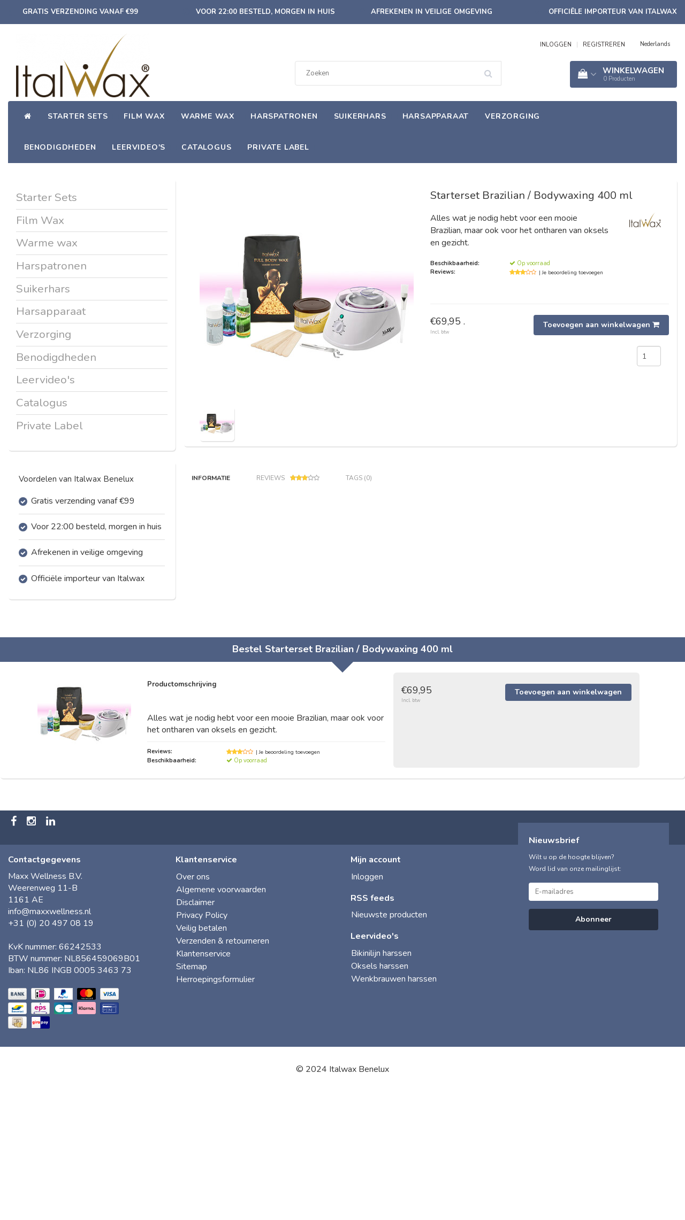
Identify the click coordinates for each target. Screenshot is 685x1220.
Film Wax (144, 116)
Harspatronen (284, 116)
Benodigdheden (60, 147)
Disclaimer (195, 1030)
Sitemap (191, 1094)
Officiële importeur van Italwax (613, 12)
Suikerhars (360, 116)
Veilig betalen (201, 1056)
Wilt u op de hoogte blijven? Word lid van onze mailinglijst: (575, 990)
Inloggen (367, 1004)
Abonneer (593, 1047)
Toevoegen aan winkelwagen (601, 325)
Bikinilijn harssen (381, 1081)
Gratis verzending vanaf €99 (80, 12)
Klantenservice (203, 1081)
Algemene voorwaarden (221, 1017)
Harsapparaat (435, 116)
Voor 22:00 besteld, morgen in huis (265, 12)
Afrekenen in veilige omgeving (431, 12)
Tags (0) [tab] (359, 478)
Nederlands (655, 44)
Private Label (278, 147)
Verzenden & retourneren (222, 1069)
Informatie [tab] (211, 478)
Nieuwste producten (389, 1042)
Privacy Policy (201, 1043)
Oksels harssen (379, 1094)
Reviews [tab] (287, 478)
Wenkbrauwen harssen (394, 1107)
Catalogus (206, 147)
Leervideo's (138, 147)
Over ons (193, 1004)
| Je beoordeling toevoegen (571, 272)
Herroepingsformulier (215, 1107)
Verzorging (512, 116)
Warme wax (207, 116)
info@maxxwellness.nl (49, 1039)
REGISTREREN (604, 45)
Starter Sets (78, 116)
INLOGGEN (556, 45)
